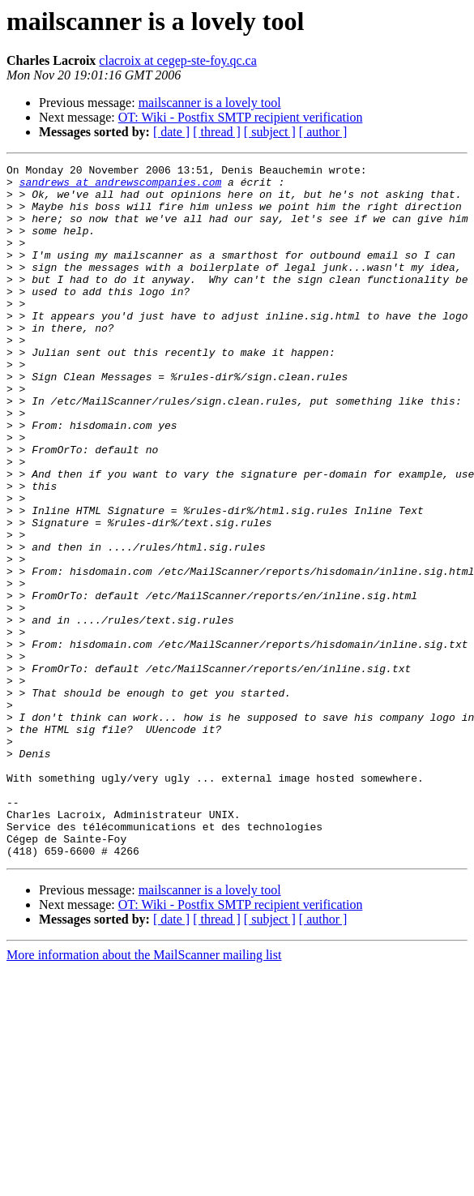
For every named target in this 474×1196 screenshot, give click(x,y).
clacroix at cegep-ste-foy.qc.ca (177, 60)
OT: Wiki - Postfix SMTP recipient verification (240, 117)
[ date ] (171, 132)
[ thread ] (217, 132)
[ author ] (323, 132)
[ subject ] (270, 132)
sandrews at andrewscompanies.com (120, 186)
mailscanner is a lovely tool (210, 102)
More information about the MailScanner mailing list (143, 1093)
